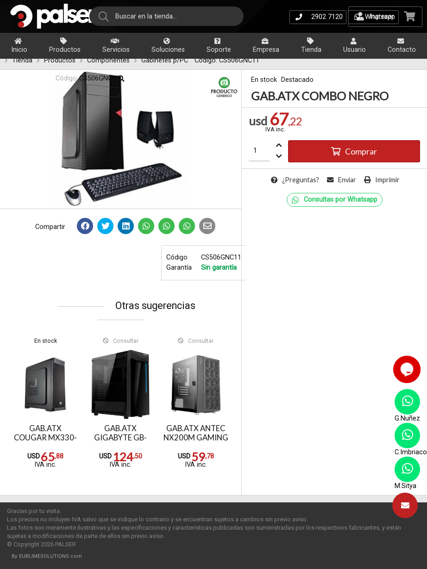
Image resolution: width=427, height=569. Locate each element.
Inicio (19, 46)
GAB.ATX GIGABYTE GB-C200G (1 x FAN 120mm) (121, 443)
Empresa (266, 46)
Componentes (108, 60)
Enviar (341, 180)
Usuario (354, 46)
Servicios (116, 46)
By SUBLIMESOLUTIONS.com (47, 556)
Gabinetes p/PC (164, 60)
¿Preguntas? (295, 180)
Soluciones (168, 46)
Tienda (311, 46)
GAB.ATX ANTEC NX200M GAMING (195, 433)
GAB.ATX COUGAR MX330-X (45, 438)
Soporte (219, 46)
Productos (65, 46)
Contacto (402, 46)
